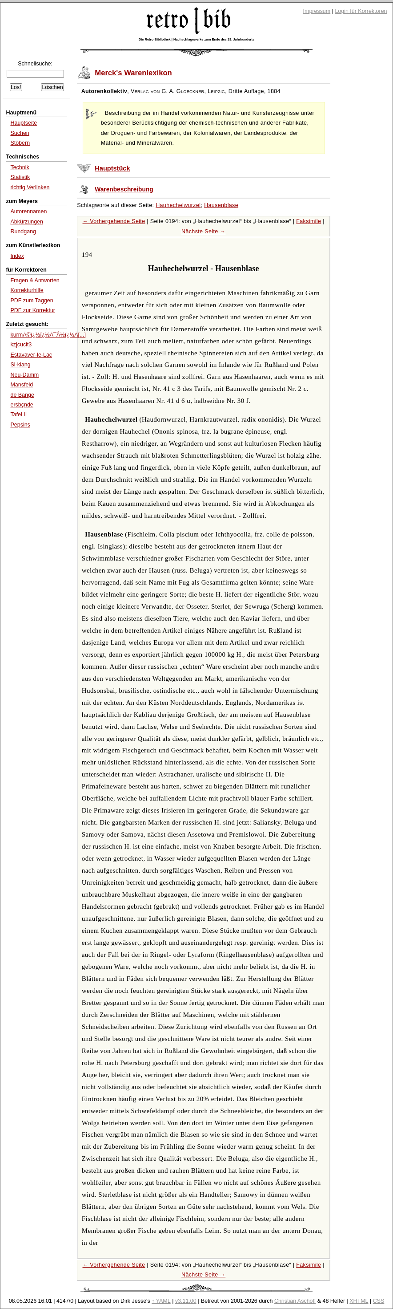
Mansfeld (21, 385)
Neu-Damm (24, 375)
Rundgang (23, 231)
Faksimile (308, 221)
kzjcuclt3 (21, 344)
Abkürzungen (26, 222)
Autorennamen (28, 211)
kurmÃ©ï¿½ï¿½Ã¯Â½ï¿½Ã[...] (47, 335)
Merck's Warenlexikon (133, 73)
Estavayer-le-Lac (31, 355)
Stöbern (20, 143)
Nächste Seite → (203, 231)
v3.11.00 (185, 1301)
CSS (379, 1301)
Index (17, 256)
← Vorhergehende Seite (114, 221)
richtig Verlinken (29, 187)
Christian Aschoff (295, 1301)
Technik (19, 167)
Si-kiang (20, 365)
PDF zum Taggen (31, 300)
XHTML (358, 1301)
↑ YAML (161, 1301)
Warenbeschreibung (124, 189)
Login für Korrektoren (361, 11)
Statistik (20, 177)
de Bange (22, 395)
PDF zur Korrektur (32, 310)
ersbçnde (21, 405)
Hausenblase (221, 205)
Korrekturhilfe (26, 290)
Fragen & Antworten (34, 280)
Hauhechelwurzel (178, 205)
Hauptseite (23, 123)
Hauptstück (112, 168)
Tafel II (18, 414)
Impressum (317, 11)
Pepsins (20, 425)
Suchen (19, 133)
